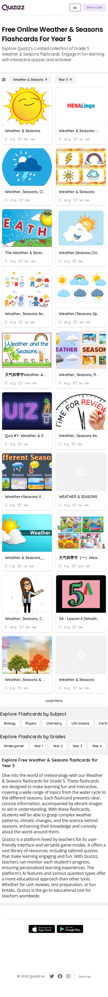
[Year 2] (58, 746)
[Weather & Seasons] (30, 79)
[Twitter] (52, 976)
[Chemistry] (54, 723)
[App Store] (42, 929)
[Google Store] (70, 929)
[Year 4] (97, 746)
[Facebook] (60, 976)
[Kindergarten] (14, 746)
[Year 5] (65, 79)
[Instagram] (68, 976)
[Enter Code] (94, 7)
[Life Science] (80, 723)
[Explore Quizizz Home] (13, 7)
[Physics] (30, 723)
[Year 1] (38, 746)
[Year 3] (77, 746)
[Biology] (9, 723)
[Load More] (54, 701)
